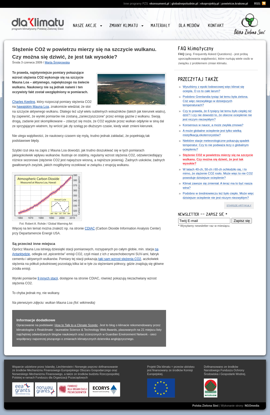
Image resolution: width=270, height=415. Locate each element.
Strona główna (38, 23)
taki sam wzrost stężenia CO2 (119, 259)
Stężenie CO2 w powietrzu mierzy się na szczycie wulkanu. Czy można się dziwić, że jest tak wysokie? (218, 159)
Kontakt (216, 25)
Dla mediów (189, 25)
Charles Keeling (23, 102)
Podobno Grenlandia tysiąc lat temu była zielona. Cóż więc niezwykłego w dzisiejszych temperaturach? (215, 101)
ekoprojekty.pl (209, 3)
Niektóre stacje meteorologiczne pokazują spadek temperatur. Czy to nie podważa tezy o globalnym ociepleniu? (216, 145)
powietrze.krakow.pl (234, 3)
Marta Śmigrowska (57, 62)
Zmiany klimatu (126, 26)
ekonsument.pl (159, 3)
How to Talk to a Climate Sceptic (76, 325)
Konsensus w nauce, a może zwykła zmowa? (213, 125)
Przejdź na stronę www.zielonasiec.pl (250, 24)
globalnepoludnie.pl (184, 3)
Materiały (160, 25)
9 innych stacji (48, 278)
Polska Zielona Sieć (206, 405)
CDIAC (90, 228)
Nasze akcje (87, 26)
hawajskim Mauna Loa (33, 107)
